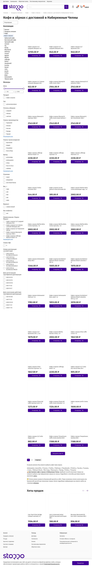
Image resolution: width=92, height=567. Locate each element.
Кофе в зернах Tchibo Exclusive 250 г (34, 188)
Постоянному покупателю (37, 1)
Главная (5, 13)
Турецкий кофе (9, 42)
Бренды (5, 547)
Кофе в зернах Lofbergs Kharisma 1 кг (78, 153)
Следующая (38, 460)
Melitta (7, 57)
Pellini (6, 61)
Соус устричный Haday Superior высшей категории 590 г (57, 516)
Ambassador (8, 77)
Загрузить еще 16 (58, 453)
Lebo (6, 69)
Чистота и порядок (8, 544)
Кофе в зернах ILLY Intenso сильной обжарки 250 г (36, 82)
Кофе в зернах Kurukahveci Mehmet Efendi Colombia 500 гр (57, 260)
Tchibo (6, 73)
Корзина (49, 1)
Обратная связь (23, 1)
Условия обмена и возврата (67, 539)
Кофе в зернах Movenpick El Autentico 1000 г (79, 82)
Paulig (6, 48)
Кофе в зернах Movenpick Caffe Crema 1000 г (57, 82)
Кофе (27, 13)
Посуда (5, 539)
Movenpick (8, 49)
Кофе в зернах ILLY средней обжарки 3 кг (34, 47)
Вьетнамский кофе (10, 40)
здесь (35, 476)
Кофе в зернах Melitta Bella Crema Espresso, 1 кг (36, 225)
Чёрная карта (9, 79)
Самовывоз (13, 1)
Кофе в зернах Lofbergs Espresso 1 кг (56, 153)
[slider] (4, 88)
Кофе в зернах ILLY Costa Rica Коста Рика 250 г (78, 367)
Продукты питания (16, 13)
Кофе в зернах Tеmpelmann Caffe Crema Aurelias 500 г (57, 437)
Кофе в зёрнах (35, 13)
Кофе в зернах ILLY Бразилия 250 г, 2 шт (34, 332)
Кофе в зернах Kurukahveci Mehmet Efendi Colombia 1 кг (79, 260)
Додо (6, 75)
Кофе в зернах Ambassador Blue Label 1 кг (57, 296)
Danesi (7, 67)
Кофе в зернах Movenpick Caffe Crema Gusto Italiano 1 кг (57, 118)
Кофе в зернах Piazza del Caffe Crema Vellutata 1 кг (57, 402)
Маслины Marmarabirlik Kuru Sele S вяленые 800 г (78, 515)
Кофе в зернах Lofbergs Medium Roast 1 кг (35, 153)
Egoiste (7, 55)
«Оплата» (36, 483)
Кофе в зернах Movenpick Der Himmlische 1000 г (78, 117)
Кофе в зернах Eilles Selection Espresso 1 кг (34, 367)
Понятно (80, 563)
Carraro (7, 53)
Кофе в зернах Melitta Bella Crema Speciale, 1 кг (57, 225)
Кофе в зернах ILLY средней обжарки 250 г (56, 47)
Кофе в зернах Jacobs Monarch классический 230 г (57, 189)
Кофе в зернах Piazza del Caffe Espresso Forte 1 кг (35, 402)
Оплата (33, 541)
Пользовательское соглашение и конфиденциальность (69, 542)
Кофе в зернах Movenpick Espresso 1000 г (35, 117)
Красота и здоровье (8, 541)
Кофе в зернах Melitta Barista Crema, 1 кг (56, 332)
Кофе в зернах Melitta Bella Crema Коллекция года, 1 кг (79, 188)
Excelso (7, 65)
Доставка (6, 1)
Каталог (7, 29)
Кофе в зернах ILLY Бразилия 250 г (76, 47)
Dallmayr (7, 51)
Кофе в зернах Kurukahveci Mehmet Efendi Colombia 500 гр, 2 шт (79, 297)
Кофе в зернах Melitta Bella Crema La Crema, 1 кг (79, 225)
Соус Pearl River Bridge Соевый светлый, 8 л (35, 515)
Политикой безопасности (51, 564)
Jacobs (6, 71)
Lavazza (7, 44)
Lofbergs (7, 59)
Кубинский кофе (10, 38)
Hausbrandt (8, 63)
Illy (5, 46)
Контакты (62, 536)
